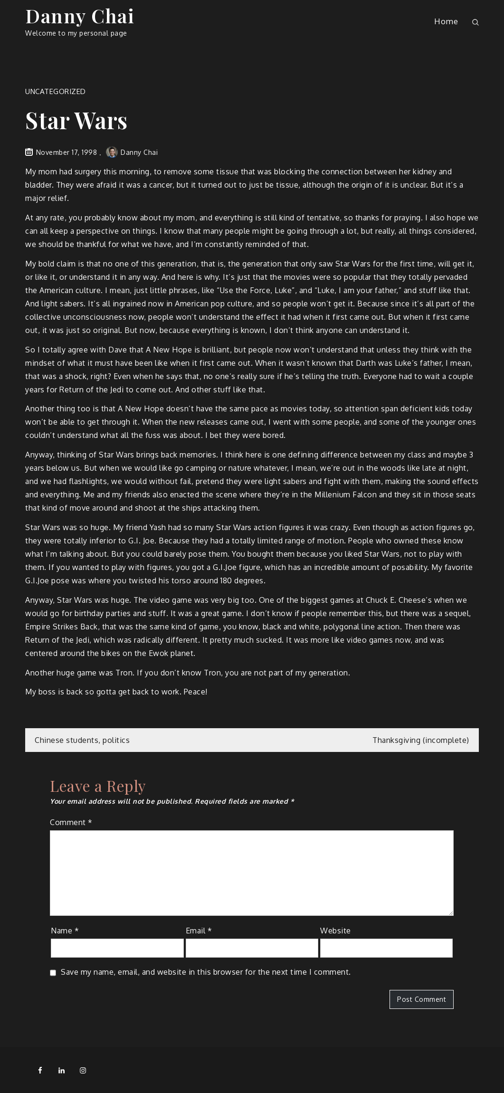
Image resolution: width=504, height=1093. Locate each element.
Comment (71, 822)
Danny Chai (79, 15)
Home (446, 21)
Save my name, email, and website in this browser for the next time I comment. (206, 972)
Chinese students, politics (82, 740)
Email (199, 930)
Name (65, 930)
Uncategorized (55, 91)
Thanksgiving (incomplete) (420, 740)
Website (335, 930)
